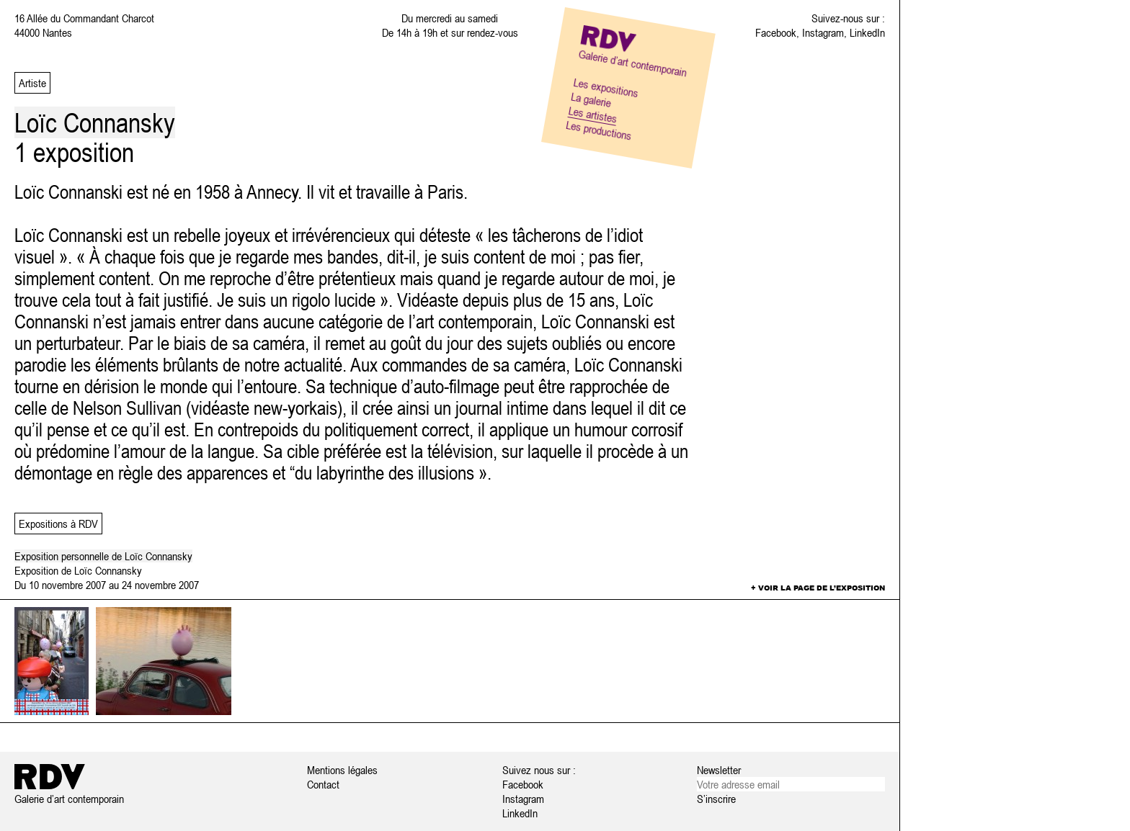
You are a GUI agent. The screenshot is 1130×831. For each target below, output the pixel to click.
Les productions (599, 130)
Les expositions (606, 87)
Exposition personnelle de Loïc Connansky (103, 555)
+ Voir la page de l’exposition (818, 587)
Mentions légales (342, 769)
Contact (323, 784)
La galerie (591, 99)
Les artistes (593, 114)
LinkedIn (867, 32)
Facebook (775, 32)
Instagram (823, 32)
